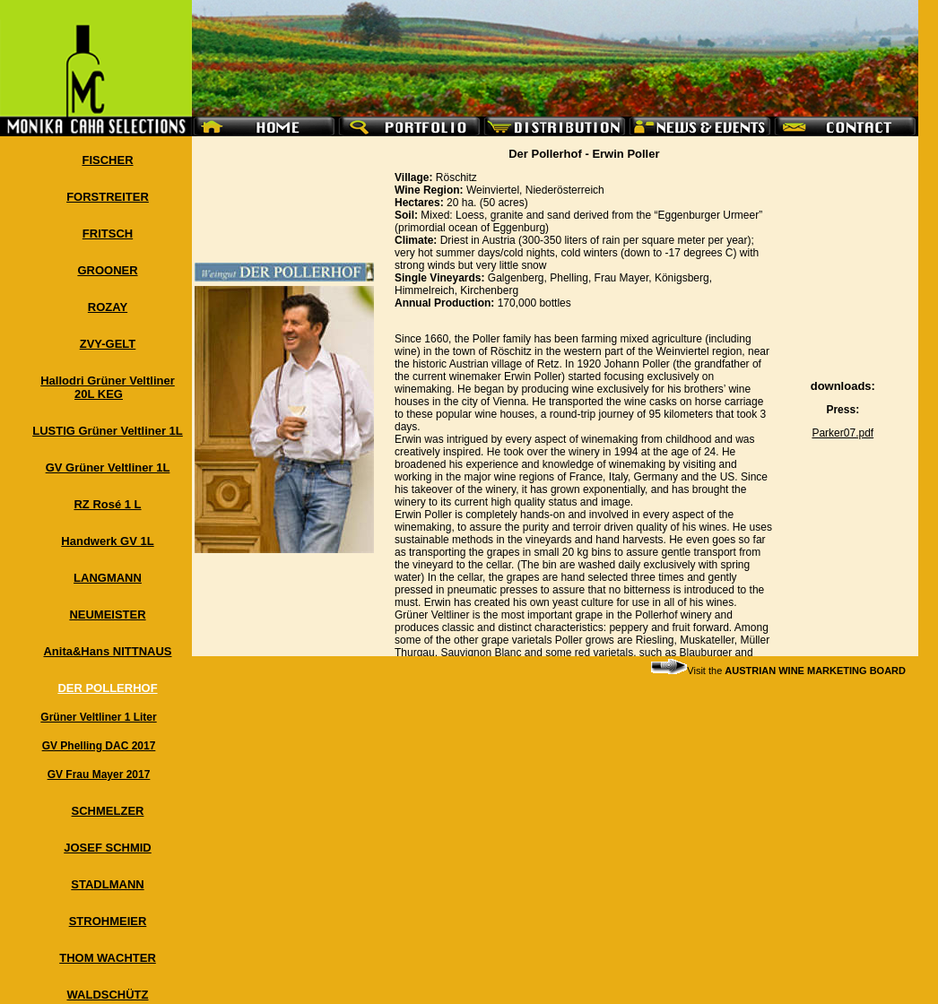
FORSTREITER (107, 196)
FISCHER (107, 160)
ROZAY (107, 307)
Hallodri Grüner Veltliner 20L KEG (107, 387)
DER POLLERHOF (107, 688)
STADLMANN (107, 884)
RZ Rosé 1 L (107, 504)
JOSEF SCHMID (108, 847)
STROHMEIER (108, 921)
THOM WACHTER (107, 958)
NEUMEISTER (107, 614)
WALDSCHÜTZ (108, 994)
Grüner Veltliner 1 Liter (98, 717)
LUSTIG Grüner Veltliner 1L (107, 430)
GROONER (107, 270)
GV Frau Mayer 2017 (99, 774)
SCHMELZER (108, 811)
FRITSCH (108, 233)
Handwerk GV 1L (107, 541)
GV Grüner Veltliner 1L (108, 467)
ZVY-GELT (108, 344)
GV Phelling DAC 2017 (99, 746)
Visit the (778, 670)
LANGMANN (108, 577)
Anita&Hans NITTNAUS (107, 651)
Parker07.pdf (842, 433)
